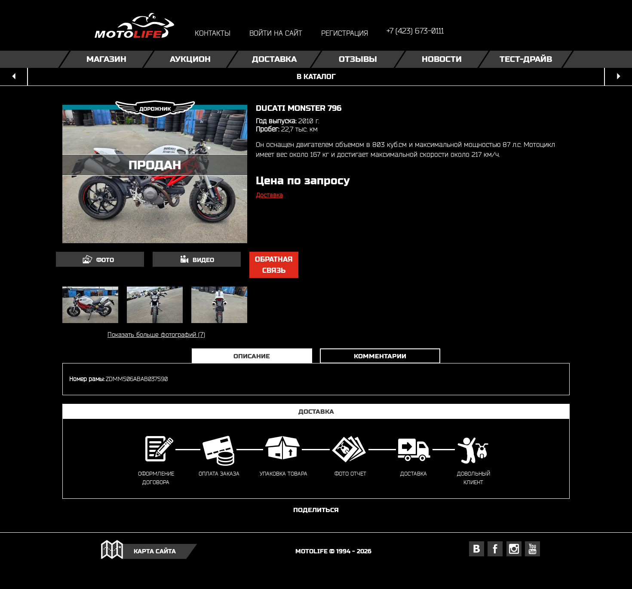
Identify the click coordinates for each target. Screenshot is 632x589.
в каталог (316, 77)
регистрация (344, 33)
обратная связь (274, 265)
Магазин (106, 59)
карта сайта (155, 551)
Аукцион (190, 59)
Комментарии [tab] (380, 356)
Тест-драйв (526, 59)
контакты (212, 33)
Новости (442, 59)
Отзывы (358, 59)
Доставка (274, 59)
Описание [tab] (251, 356)
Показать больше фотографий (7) (156, 334)
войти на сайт (275, 33)
